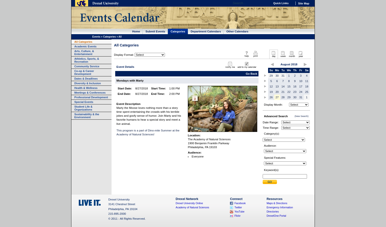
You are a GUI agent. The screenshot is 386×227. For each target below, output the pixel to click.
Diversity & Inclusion (87, 83)
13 (277, 86)
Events (96, 36)
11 (306, 81)
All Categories (83, 41)
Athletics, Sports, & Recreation (86, 60)
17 (300, 86)
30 (277, 75)
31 (283, 75)
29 (271, 75)
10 (300, 81)
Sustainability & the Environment (86, 116)
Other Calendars (237, 31)
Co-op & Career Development (84, 72)
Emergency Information (280, 207)
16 (294, 86)
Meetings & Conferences (90, 92)
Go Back (251, 73)
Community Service (86, 66)
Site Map (303, 3)
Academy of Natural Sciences (192, 207)
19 (271, 91)
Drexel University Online (189, 203)
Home (136, 31)
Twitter (238, 207)
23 (294, 91)
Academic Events (85, 46)
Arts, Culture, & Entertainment (84, 53)
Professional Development (91, 97)
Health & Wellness (85, 87)
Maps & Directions (277, 203)
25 (306, 91)
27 (277, 97)
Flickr (237, 215)
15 (288, 86)
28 (283, 97)
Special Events (83, 101)
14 (283, 86)
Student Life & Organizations (83, 108)
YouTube (239, 211)
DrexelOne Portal (276, 215)
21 (283, 91)
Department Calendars (206, 31)
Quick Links (281, 3)
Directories (273, 211)
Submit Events (155, 31)
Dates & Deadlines (86, 78)
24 (300, 91)
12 (271, 86)
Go (265, 3)
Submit (270, 182)
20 (277, 91)
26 (271, 97)
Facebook (240, 203)
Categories (178, 31)
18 (306, 86)
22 (288, 91)
